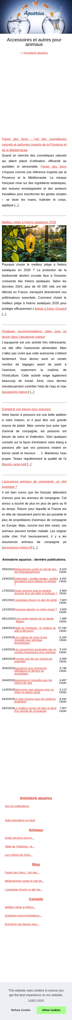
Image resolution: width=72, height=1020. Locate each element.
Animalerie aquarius (35, 52)
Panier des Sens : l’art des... (22, 872)
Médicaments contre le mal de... (24, 880)
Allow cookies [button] (51, 1010)
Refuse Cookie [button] (20, 1010)
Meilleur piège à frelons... (20, 907)
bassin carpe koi (14, 464)
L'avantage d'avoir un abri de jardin (35, 600)
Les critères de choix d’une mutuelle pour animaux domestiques (30, 640)
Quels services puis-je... (19, 837)
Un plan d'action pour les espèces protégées (35, 700)
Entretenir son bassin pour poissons (26, 409)
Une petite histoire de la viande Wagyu (35, 620)
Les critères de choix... (18, 854)
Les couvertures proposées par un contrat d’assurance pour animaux (35, 651)
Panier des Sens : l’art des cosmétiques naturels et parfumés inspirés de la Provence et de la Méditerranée (34, 144)
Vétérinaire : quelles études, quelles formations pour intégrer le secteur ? (36, 581)
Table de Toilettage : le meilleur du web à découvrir (35, 629)
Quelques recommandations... (23, 915)
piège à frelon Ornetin (50, 308)
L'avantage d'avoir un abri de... (23, 889)
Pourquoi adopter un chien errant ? (35, 609)
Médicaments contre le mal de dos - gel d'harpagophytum (36, 570)
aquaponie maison (15, 392)
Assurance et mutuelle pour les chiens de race (33, 681)
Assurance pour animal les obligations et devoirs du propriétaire (30, 671)
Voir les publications (17, 806)
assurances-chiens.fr (17, 547)
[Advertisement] (36, 93)
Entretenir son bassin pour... (22, 924)
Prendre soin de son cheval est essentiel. (33, 660)
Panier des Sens (53, 166)
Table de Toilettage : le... (20, 846)
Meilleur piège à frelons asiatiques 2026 (29, 222)
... (16, 205)
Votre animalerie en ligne (20, 820)
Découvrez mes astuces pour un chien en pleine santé (34, 691)
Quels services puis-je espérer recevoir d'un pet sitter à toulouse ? (36, 592)
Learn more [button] (36, 1000)
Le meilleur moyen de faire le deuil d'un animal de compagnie (35, 709)
